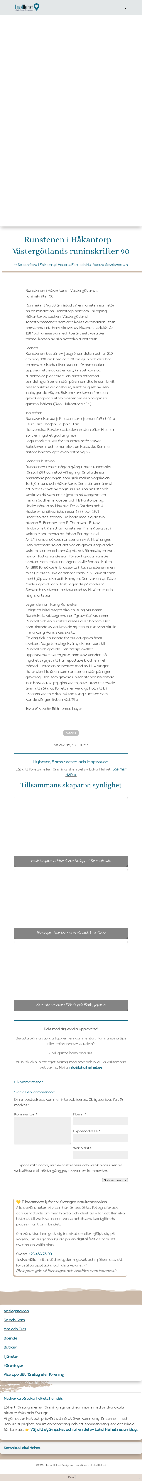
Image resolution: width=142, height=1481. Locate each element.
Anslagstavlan (16, 1311)
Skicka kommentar (115, 1180)
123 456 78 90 (40, 1254)
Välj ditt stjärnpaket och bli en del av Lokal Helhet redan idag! (84, 1429)
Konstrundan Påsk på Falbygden (81, 1005)
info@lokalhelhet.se (85, 1067)
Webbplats (82, 1148)
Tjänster (11, 1356)
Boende (10, 1338)
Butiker (10, 1347)
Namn (79, 1114)
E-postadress (86, 1131)
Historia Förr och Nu (74, 265)
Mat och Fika (15, 1329)
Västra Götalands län (110, 265)
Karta (71, 733)
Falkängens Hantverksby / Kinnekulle (78, 860)
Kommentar (25, 1114)
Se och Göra (14, 1320)
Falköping (48, 265)
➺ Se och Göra (25, 265)
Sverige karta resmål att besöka (78, 933)
